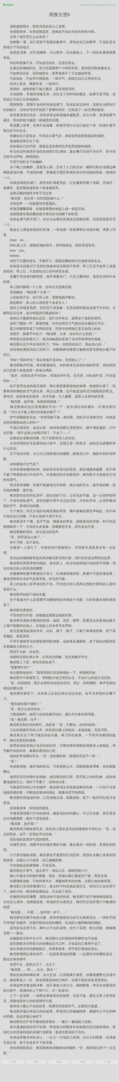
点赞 (36, 1062)
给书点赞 (93, 5)
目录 (58, 1062)
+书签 (82, 1062)
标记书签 (84, 5)
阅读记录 (112, 5)
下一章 (106, 1062)
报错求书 (102, 5)
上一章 (12, 1062)
